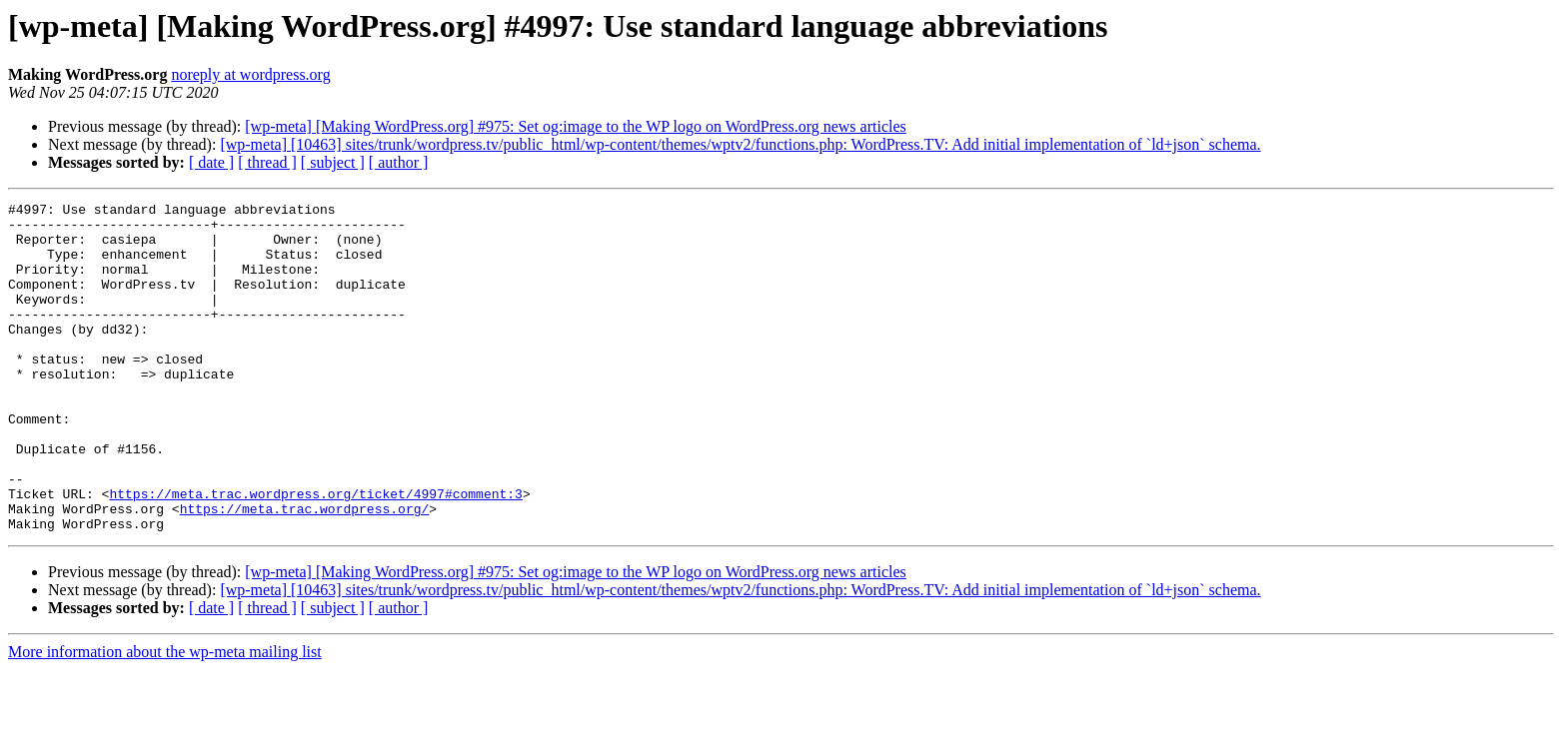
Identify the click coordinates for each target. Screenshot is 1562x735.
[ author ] (399, 162)
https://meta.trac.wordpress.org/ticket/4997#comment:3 (315, 553)
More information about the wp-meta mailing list (165, 717)
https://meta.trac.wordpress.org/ (305, 571)
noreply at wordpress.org (250, 74)
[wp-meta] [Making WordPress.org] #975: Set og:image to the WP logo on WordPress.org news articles (575, 126)
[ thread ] (267, 162)
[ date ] (211, 162)
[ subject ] (333, 162)
